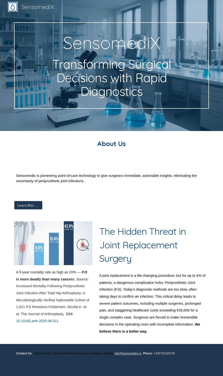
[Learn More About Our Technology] (28, 205)
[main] (111, 65)
